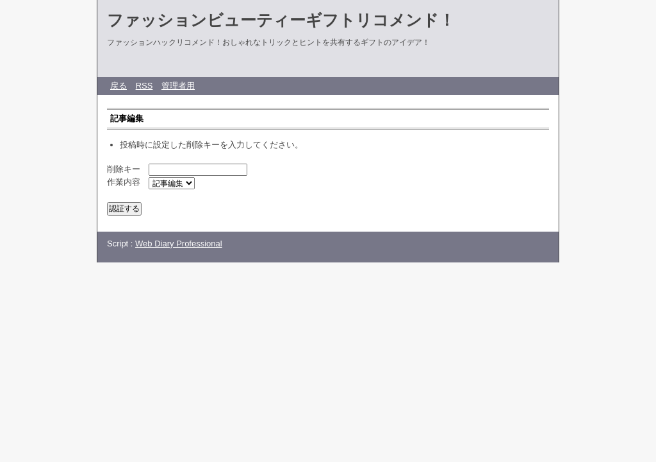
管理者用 (178, 85)
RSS (144, 85)
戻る (118, 85)
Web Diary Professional (178, 243)
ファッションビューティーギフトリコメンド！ (281, 20)
